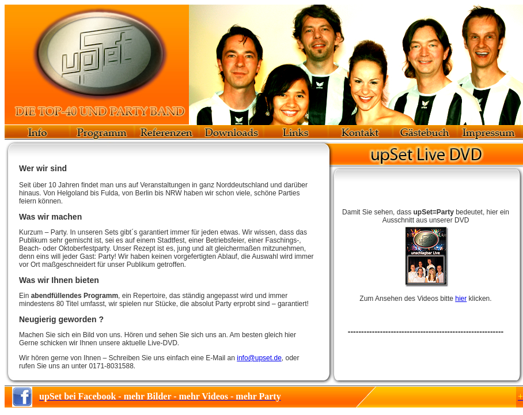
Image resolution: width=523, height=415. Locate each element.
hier (461, 299)
